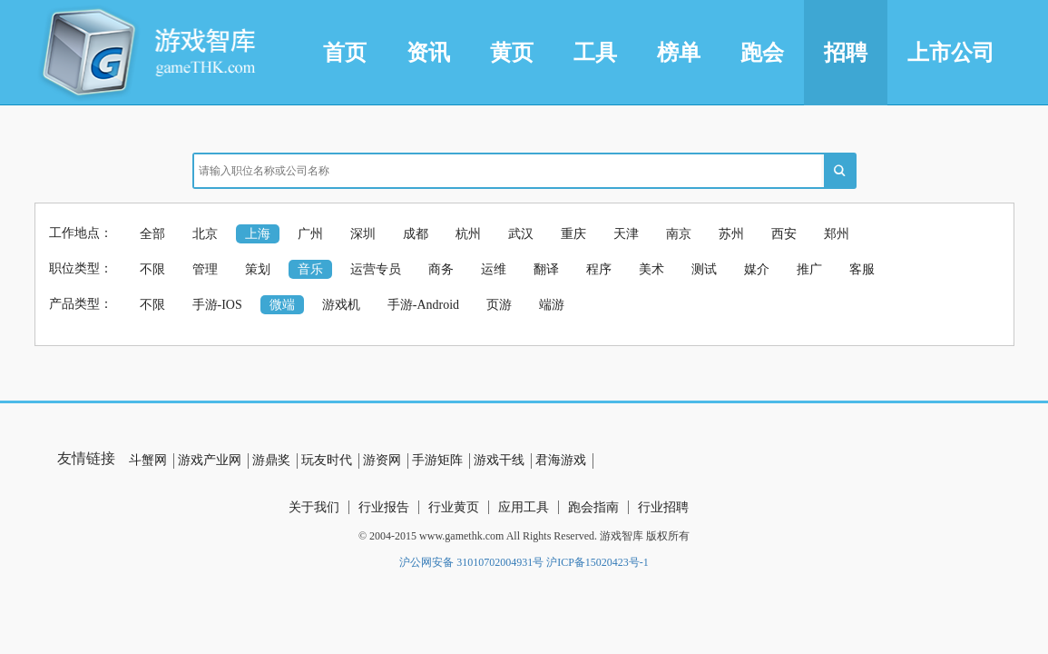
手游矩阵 (437, 460)
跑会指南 (593, 507)
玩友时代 (326, 460)
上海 (257, 234)
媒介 (756, 269)
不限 (152, 269)
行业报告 (383, 507)
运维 (493, 269)
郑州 (836, 234)
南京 (678, 234)
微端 (282, 305)
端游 (551, 305)
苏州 (731, 234)
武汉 (521, 234)
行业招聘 (663, 507)
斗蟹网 (148, 460)
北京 (205, 234)
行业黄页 (453, 507)
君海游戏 (560, 460)
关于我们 (314, 507)
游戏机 (341, 305)
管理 (205, 269)
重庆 (573, 234)
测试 (704, 269)
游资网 (382, 460)
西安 (784, 234)
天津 (626, 234)
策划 (257, 269)
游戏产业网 (209, 460)
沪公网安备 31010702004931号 (471, 562)
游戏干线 (499, 460)
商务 (441, 269)
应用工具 (523, 507)
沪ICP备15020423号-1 (597, 562)
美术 (651, 269)
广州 (310, 234)
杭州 (468, 234)
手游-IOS (217, 305)
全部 (152, 234)
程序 (599, 269)
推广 (809, 269)
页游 (499, 305)
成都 (415, 234)
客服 (862, 269)
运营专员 (375, 269)
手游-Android (423, 305)
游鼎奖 (271, 460)
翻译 (546, 269)
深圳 (363, 234)
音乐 (310, 269)
